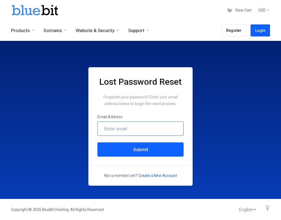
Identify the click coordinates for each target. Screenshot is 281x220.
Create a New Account (157, 175)
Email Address (109, 117)
